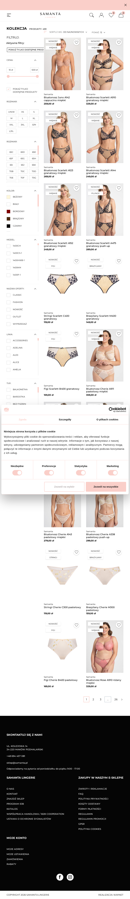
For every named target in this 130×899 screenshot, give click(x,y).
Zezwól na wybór (64, 486)
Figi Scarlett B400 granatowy (61, 388)
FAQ (80, 793)
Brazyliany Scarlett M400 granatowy (101, 317)
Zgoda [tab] (23, 419)
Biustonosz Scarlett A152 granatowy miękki (58, 244)
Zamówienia (15, 859)
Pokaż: (95, 32)
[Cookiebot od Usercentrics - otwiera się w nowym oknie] (111, 409)
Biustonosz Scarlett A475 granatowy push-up (101, 244)
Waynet (118, 894)
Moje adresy (15, 849)
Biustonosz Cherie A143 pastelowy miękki (58, 536)
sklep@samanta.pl (17, 762)
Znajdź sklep (15, 798)
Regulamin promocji (92, 818)
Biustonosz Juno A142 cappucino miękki (57, 99)
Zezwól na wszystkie (106, 486)
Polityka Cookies (89, 829)
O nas (10, 788)
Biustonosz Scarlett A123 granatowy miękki (58, 172)
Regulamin (85, 814)
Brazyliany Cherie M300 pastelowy (100, 609)
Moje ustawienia (18, 854)
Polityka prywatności (93, 798)
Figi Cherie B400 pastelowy (61, 680)
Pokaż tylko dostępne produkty (30, 49)
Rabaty (11, 864)
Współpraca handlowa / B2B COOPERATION (35, 814)
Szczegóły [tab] (65, 419)
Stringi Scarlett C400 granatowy (56, 317)
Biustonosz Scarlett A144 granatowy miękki (101, 172)
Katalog (12, 808)
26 (115, 699)
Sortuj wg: (55, 32)
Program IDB (15, 803)
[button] (125, 5)
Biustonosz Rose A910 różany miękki (103, 681)
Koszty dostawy (89, 803)
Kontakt (12, 793)
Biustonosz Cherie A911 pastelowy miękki (100, 390)
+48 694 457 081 (16, 756)
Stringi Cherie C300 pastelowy (62, 607)
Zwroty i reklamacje (92, 788)
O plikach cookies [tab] (107, 419)
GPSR (81, 824)
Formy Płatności (89, 808)
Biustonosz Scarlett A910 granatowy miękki (101, 99)
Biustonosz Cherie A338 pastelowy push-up (100, 536)
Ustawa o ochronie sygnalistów (29, 818)
